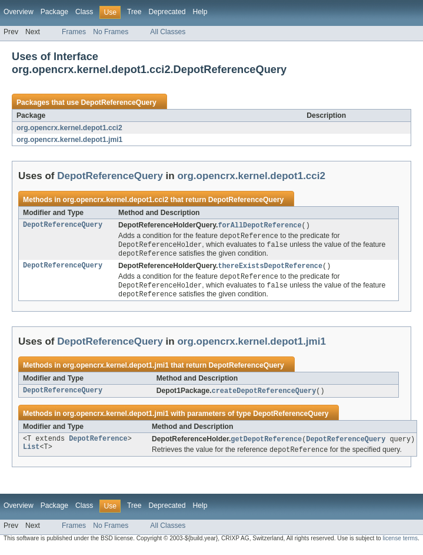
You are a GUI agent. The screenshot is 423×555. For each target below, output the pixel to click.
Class (84, 12)
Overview (19, 12)
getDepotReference (266, 445)
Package (54, 12)
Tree (134, 12)
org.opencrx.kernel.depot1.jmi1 (69, 140)
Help (199, 12)
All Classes (167, 32)
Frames (74, 32)
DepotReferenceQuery (118, 102)
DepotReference (98, 445)
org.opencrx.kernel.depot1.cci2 (69, 128)
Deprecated (167, 12)
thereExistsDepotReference (270, 268)
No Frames (110, 32)
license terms (400, 544)
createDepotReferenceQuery (264, 396)
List (31, 454)
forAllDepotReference (259, 225)
